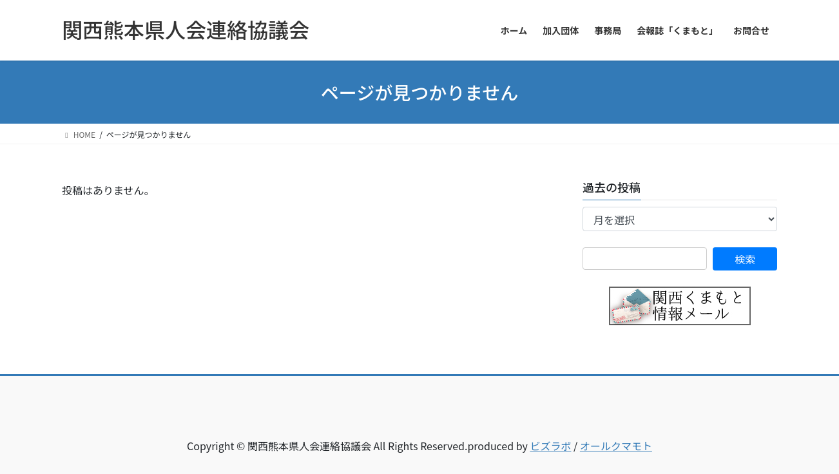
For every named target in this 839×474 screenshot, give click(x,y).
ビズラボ (550, 445)
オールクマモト (616, 445)
